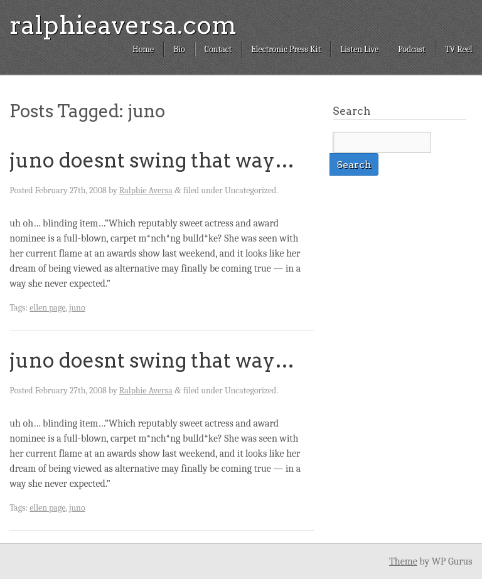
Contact (218, 49)
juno (77, 307)
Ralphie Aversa (146, 190)
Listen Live (359, 49)
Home (143, 49)
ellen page (47, 307)
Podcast (412, 49)
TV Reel (459, 49)
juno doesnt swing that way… (151, 160)
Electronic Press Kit (286, 49)
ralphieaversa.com (123, 25)
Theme (403, 561)
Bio (179, 49)
